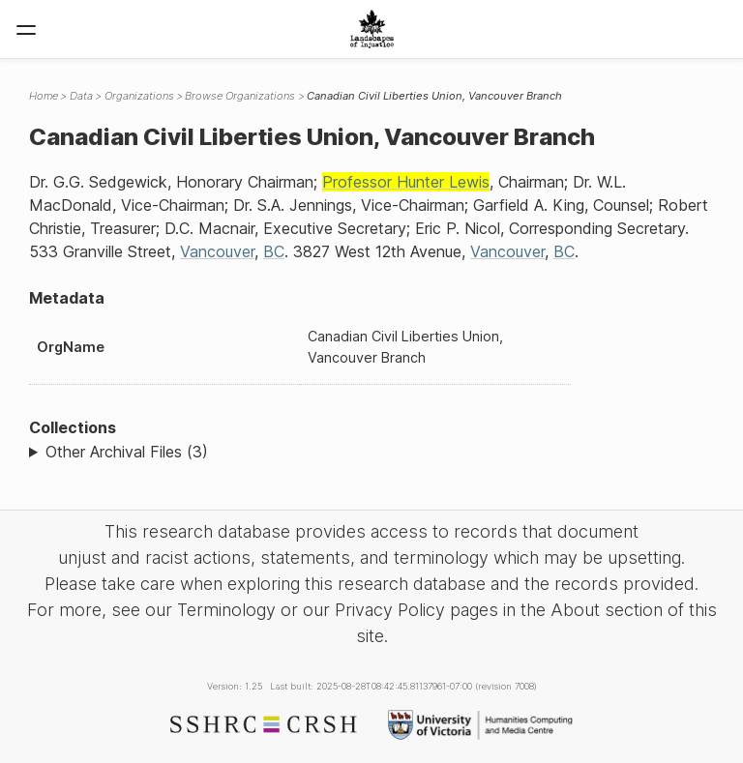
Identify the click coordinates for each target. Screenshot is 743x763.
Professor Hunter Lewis (406, 181)
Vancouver (217, 251)
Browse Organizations (240, 96)
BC (273, 251)
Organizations (139, 96)
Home (43, 96)
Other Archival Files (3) (126, 451)
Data (81, 96)
